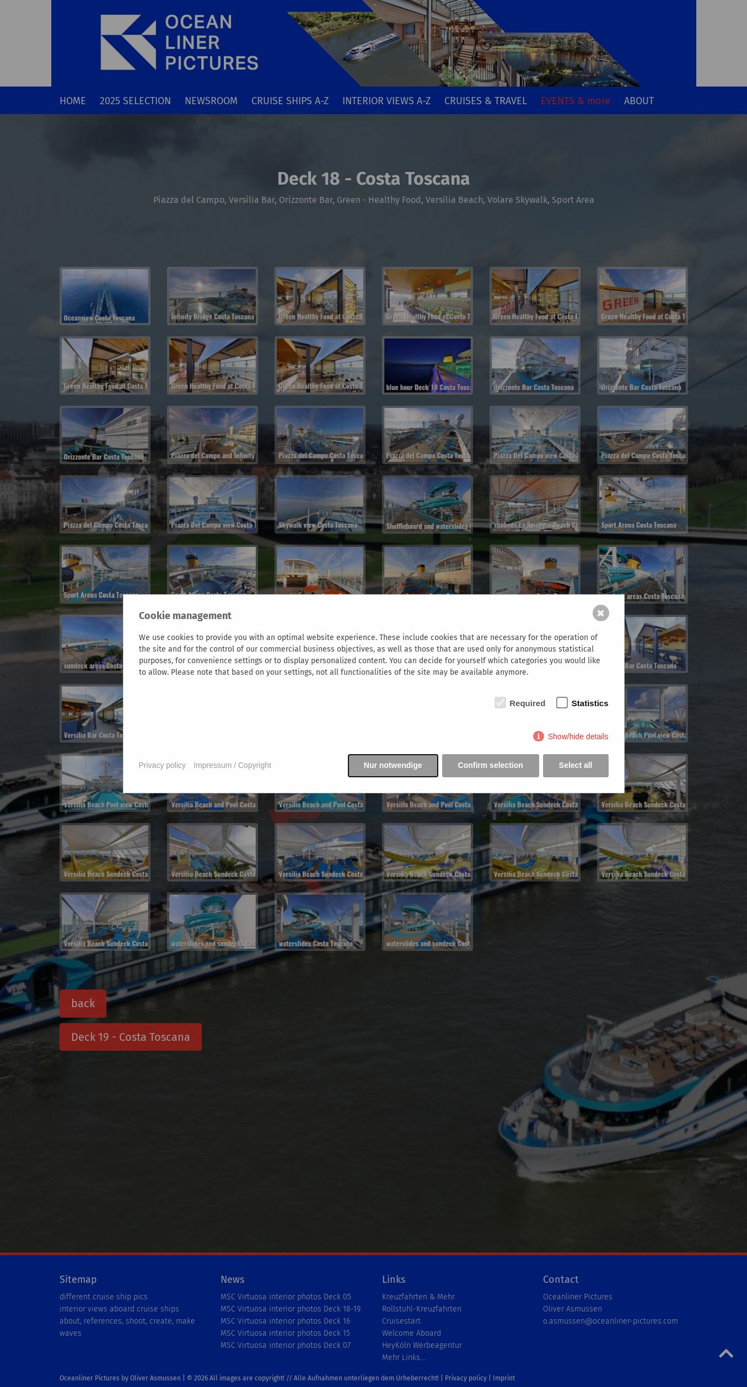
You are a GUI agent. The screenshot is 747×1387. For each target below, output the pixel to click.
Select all (576, 765)
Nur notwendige (393, 765)
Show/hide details (578, 736)
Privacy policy (162, 765)
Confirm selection (490, 765)
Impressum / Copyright (232, 765)
